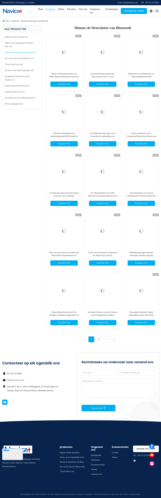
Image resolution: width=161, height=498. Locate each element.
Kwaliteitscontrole (98, 465)
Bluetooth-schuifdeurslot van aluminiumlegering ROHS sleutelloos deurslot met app (64, 136)
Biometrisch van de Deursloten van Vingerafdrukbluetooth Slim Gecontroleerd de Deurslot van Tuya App (141, 77)
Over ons (83, 9)
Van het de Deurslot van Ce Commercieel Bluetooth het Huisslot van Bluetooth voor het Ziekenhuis (141, 136)
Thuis (40, 9)
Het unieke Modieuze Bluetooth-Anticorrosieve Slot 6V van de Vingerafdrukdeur (103, 77)
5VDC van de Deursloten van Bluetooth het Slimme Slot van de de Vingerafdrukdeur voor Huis (102, 255)
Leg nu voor (98, 408)
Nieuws (115, 457)
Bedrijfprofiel (96, 455)
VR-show (71, 9)
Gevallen (115, 453)
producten (15, 21)
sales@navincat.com (15, 380)
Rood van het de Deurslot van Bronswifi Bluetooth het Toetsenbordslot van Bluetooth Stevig (64, 255)
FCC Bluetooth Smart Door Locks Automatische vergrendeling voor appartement (102, 136)
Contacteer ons (95, 11)
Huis (7, 21)
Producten (50, 9)
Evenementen (111, 9)
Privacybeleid (25, 494)
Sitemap (94, 469)
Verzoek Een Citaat (134, 10)
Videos (61, 9)
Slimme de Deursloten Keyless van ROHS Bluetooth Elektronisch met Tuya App (64, 77)
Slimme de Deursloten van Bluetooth (34, 21)
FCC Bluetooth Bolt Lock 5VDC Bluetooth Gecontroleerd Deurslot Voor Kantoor (102, 196)
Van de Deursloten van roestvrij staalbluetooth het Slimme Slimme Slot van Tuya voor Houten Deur (141, 196)
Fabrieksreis (95, 460)
